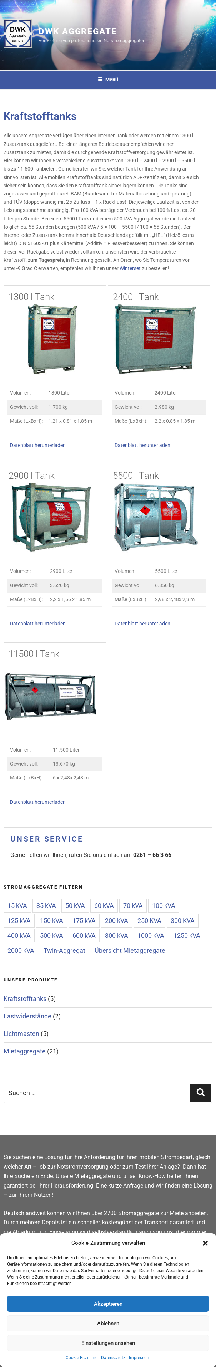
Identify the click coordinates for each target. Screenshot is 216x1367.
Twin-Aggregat (64, 950)
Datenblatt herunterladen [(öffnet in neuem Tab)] (38, 445)
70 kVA (133, 905)
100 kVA (163, 905)
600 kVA (84, 935)
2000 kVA (20, 950)
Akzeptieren (108, 1304)
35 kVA (46, 905)
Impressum (140, 1357)
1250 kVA (187, 935)
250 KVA (149, 920)
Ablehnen (108, 1323)
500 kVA (51, 935)
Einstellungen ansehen (108, 1343)
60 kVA (104, 905)
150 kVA (51, 920)
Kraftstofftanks (25, 998)
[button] (205, 1243)
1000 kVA (150, 935)
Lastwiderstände (27, 1016)
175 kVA (84, 920)
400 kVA (19, 935)
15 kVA (17, 905)
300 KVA (183, 920)
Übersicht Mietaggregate (130, 950)
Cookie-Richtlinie (81, 1357)
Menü (108, 79)
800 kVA (116, 935)
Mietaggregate (25, 1051)
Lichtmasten (21, 1033)
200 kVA (116, 920)
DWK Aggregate (78, 31)
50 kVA (75, 905)
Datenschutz (113, 1357)
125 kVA (19, 920)
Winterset (130, 268)
